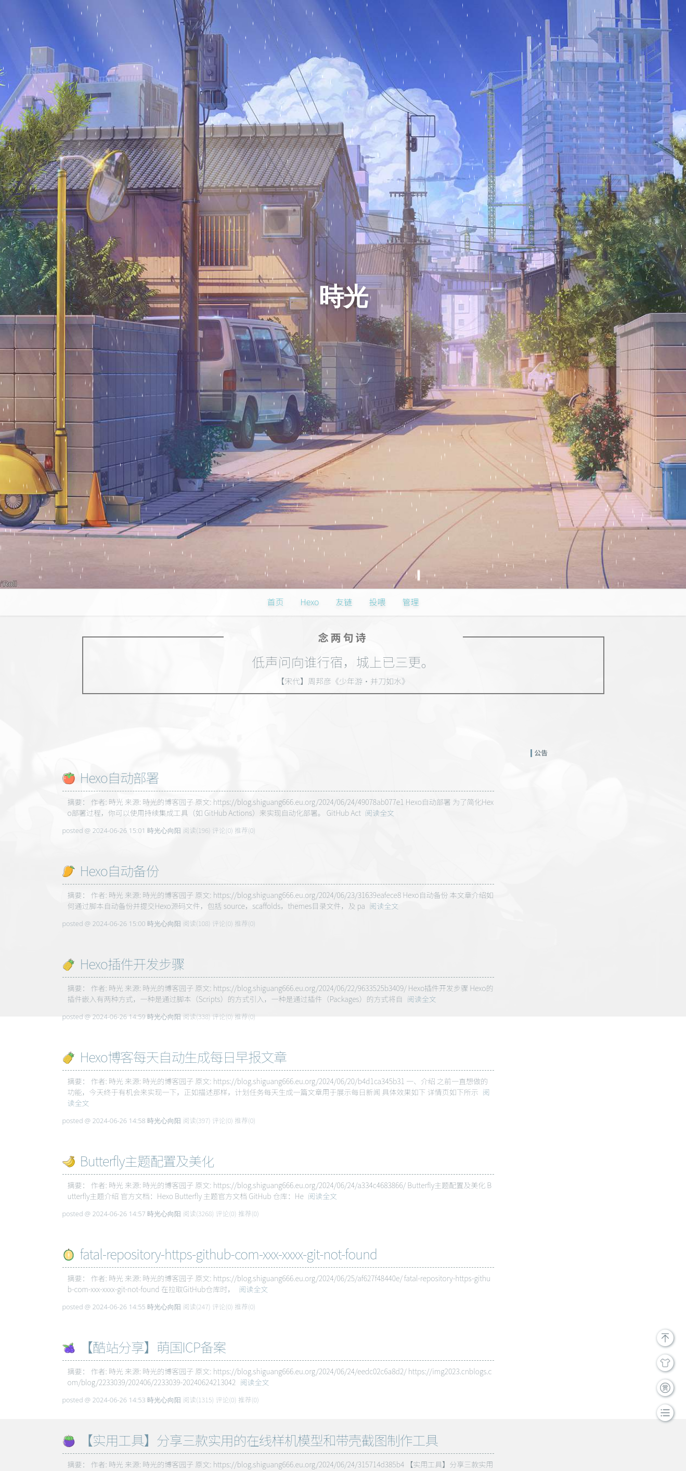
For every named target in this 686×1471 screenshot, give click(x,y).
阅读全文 (379, 813)
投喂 (377, 601)
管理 (410, 601)
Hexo (310, 601)
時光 (343, 297)
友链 (343, 601)
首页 (275, 601)
